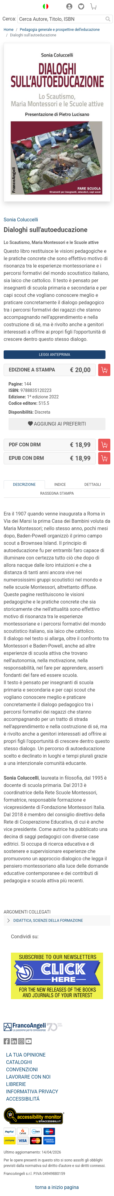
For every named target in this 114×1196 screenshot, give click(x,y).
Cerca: (9, 19)
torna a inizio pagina (57, 1187)
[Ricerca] (108, 19)
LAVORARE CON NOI (28, 1077)
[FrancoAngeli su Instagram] (21, 1043)
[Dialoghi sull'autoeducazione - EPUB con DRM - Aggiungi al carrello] (104, 458)
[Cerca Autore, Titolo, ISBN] (60, 19)
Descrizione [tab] (24, 484)
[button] (44, 7)
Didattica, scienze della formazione (48, 920)
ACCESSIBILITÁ (23, 1099)
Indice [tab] (60, 484)
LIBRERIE (16, 1084)
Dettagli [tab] (93, 484)
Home (8, 30)
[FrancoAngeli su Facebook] (7, 1043)
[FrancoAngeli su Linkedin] (14, 1043)
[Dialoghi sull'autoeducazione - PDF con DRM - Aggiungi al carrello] (104, 445)
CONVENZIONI (22, 1069)
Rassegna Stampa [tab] (57, 493)
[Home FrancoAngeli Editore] (20, 7)
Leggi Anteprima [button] (54, 355)
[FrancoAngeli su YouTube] (29, 1043)
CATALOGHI (19, 1062)
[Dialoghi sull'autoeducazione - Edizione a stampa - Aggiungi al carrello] (104, 370)
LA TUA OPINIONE (26, 1055)
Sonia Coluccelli (21, 220)
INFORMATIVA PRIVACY (32, 1091)
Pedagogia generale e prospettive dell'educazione (60, 30)
